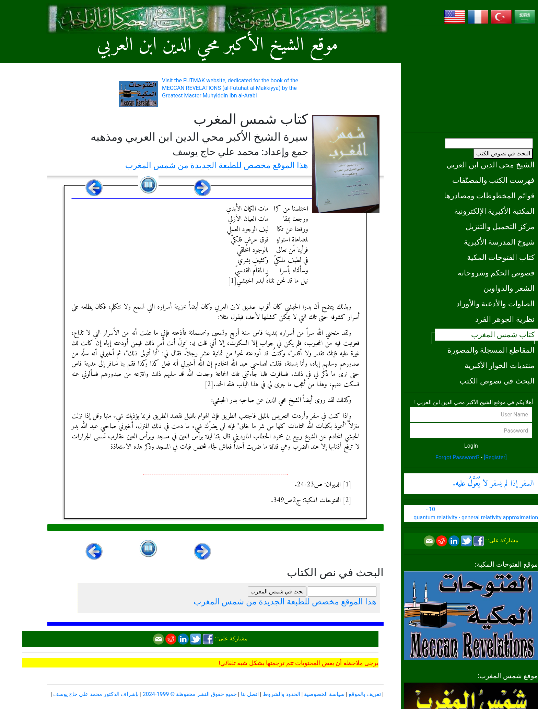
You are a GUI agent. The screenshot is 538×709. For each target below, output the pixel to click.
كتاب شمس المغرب (503, 334)
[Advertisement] (471, 79)
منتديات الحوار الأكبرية (500, 365)
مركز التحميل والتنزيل (500, 226)
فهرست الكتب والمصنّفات (493, 180)
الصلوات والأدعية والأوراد (495, 303)
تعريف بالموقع (365, 694)
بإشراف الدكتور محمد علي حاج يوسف (96, 694)
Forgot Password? (457, 457)
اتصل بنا (250, 694)
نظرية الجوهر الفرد (505, 319)
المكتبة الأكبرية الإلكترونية (494, 210)
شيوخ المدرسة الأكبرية (499, 241)
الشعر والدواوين (509, 288)
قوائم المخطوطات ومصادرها (489, 195)
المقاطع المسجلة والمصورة (491, 349)
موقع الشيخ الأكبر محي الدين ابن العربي (217, 45)
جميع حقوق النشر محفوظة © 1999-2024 (190, 694)
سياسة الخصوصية (324, 694)
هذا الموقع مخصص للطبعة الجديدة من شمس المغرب (216, 165)
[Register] (495, 457)
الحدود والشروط (281, 694)
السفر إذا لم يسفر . (493, 483)
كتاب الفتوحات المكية (501, 257)
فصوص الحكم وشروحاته (496, 272)
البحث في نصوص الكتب (503, 153)
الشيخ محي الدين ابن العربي (490, 164)
